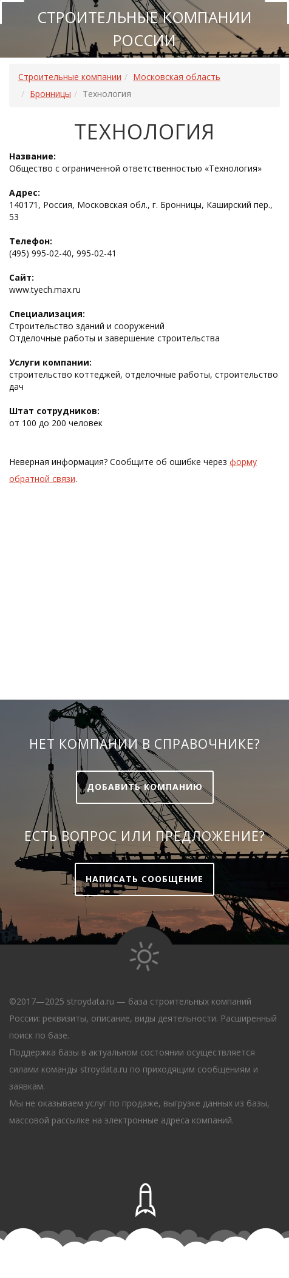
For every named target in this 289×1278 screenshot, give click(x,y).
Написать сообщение (144, 879)
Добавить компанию (145, 786)
